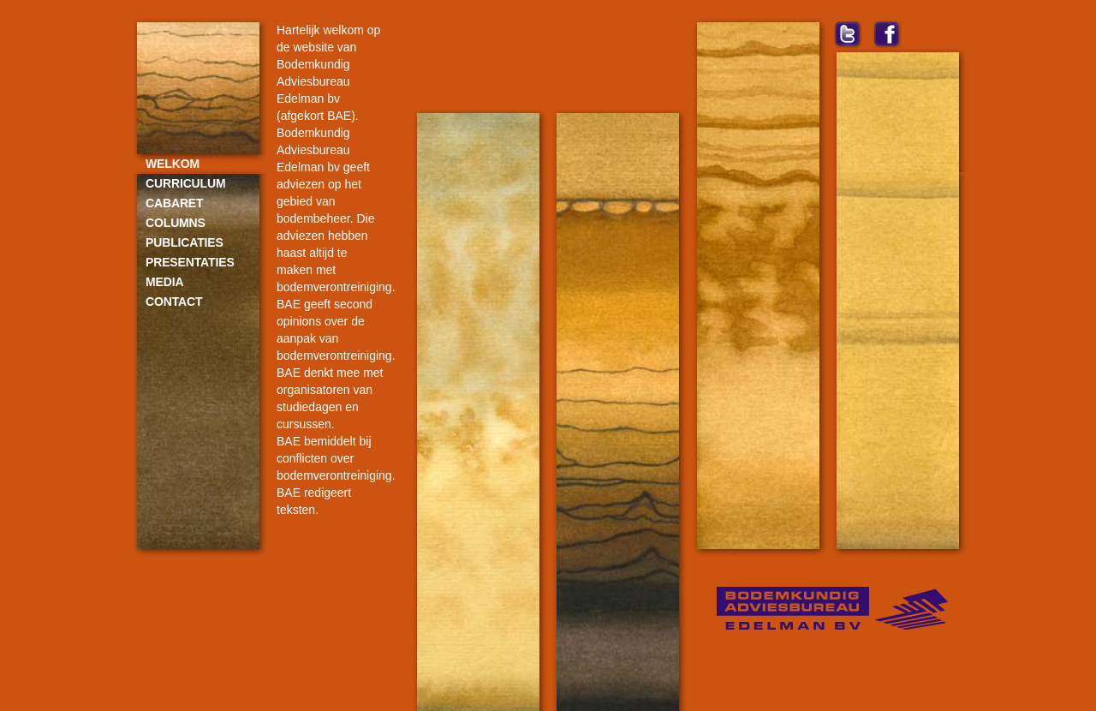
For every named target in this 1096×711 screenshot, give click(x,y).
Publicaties (184, 242)
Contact (174, 301)
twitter (847, 34)
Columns (176, 223)
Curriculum (185, 183)
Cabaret (174, 203)
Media (164, 282)
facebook (887, 34)
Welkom (173, 163)
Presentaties (190, 262)
